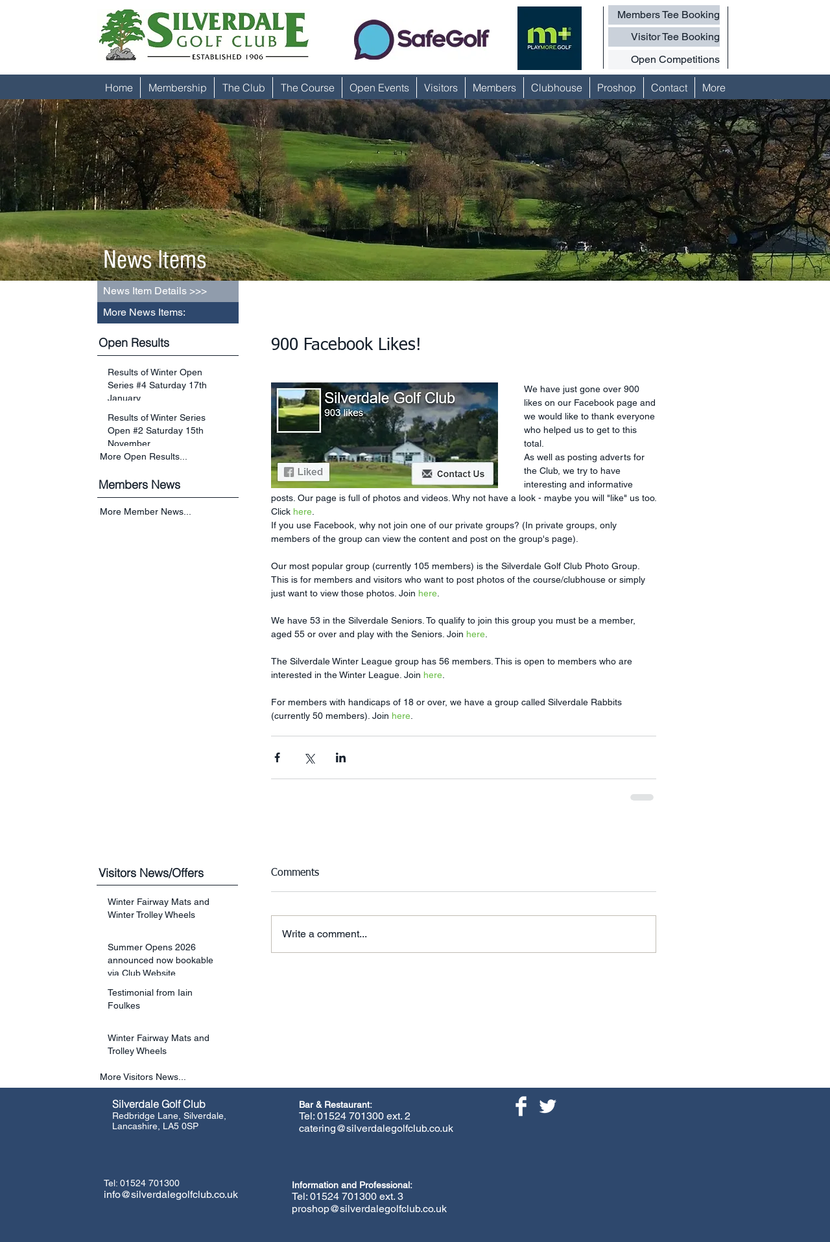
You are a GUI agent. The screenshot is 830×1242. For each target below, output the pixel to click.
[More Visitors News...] (169, 1077)
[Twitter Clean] (548, 1106)
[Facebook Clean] (521, 1106)
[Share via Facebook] (277, 757)
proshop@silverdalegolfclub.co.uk (369, 1208)
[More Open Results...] (169, 456)
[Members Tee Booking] (664, 15)
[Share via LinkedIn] (341, 757)
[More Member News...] (169, 512)
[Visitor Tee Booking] (664, 37)
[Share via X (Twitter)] (309, 757)
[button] (168, 312)
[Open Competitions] (664, 59)
